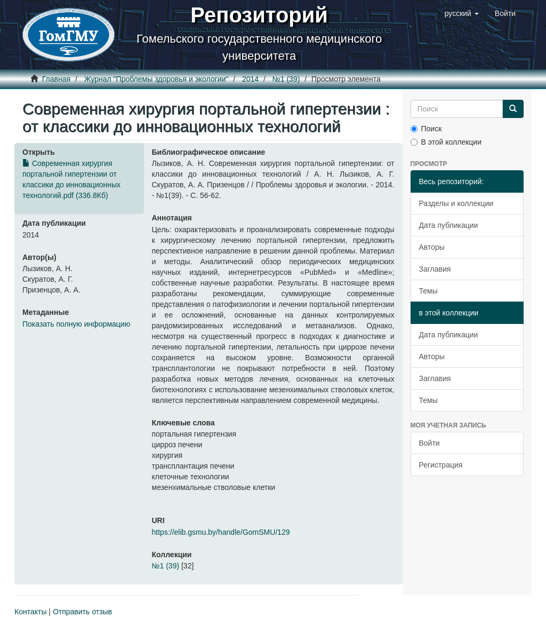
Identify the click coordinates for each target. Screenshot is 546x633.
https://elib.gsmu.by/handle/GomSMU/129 (221, 532)
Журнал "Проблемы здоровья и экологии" (156, 79)
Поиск (426, 128)
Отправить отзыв (82, 611)
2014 (250, 79)
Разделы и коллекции (456, 203)
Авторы (432, 247)
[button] (462, 13)
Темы (428, 291)
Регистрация (441, 465)
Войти (429, 443)
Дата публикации (448, 225)
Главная (56, 79)
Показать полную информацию (76, 324)
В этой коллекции (446, 142)
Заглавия (435, 269)
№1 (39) (286, 79)
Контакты (30, 611)
